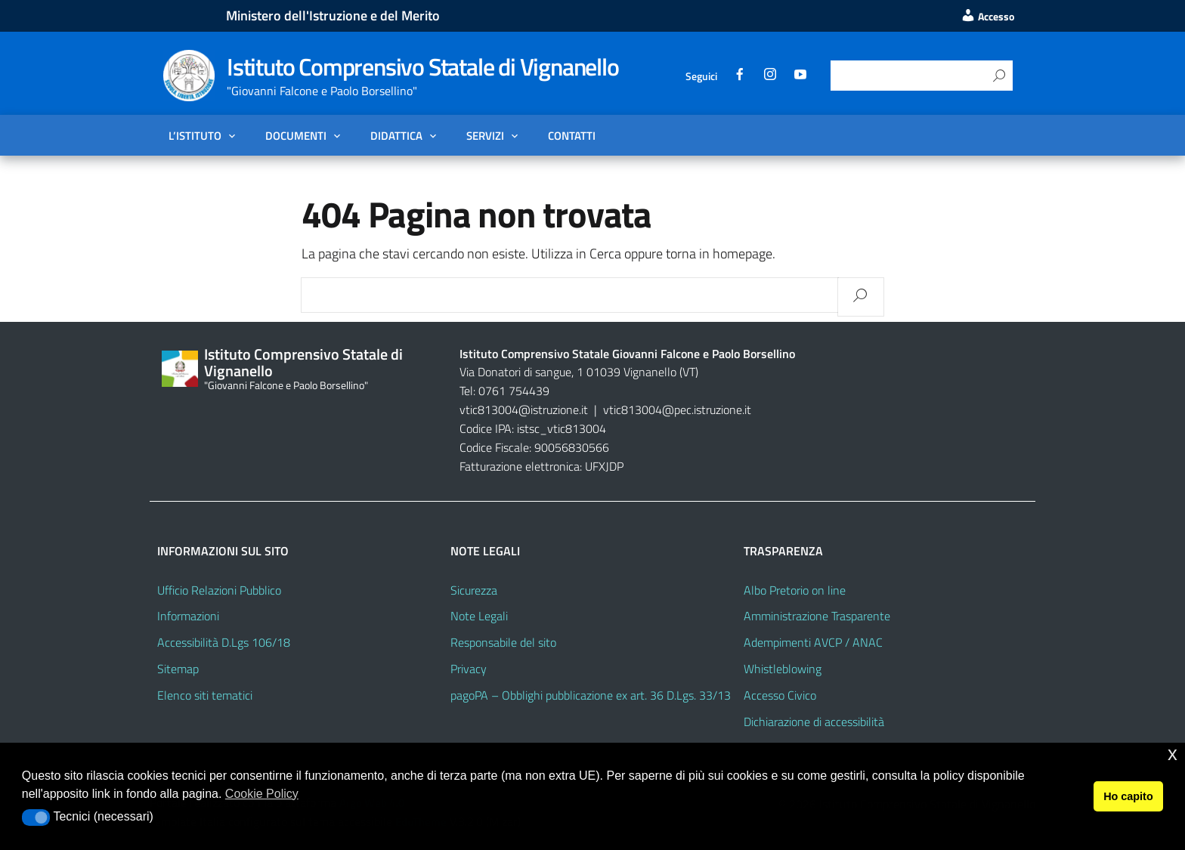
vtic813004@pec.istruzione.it (677, 409)
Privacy (468, 669)
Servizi (485, 135)
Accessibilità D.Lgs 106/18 (223, 642)
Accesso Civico (780, 695)
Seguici (701, 76)
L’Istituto (195, 135)
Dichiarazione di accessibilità (814, 721)
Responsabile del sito (503, 642)
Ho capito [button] (1128, 796)
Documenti (295, 135)
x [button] (1172, 753)
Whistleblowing (782, 669)
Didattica (396, 135)
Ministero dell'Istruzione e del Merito (333, 15)
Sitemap (178, 669)
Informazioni (188, 616)
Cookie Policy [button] (262, 793)
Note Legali (479, 616)
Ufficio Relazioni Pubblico (219, 590)
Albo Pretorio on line (795, 590)
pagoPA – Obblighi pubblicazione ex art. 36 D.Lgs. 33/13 (590, 695)
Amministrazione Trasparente (817, 616)
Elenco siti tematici (204, 695)
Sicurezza (473, 590)
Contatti (572, 135)
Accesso (987, 16)
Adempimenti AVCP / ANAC (813, 642)
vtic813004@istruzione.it (525, 409)
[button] (36, 817)
